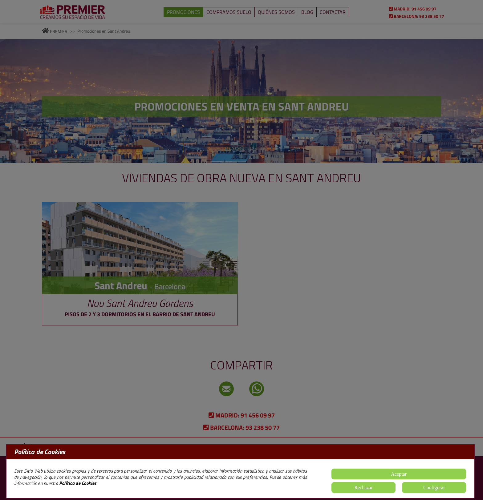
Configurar (434, 487)
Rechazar (363, 487)
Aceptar (399, 474)
